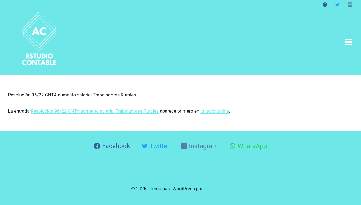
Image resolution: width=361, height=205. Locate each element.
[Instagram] (350, 4)
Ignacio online (214, 111)
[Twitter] (337, 4)
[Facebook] (325, 4)
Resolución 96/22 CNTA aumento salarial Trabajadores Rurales (95, 111)
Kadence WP (217, 188)
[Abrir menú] (348, 41)
